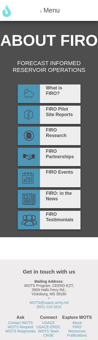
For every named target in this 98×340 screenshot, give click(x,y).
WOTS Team (48, 331)
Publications (77, 335)
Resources (77, 331)
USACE (48, 323)
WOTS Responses (20, 331)
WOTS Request (20, 327)
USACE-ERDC (48, 327)
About (77, 323)
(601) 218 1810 (49, 307)
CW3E (48, 335)
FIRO (77, 327)
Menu (51, 10)
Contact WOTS (20, 323)
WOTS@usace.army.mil (49, 303)
